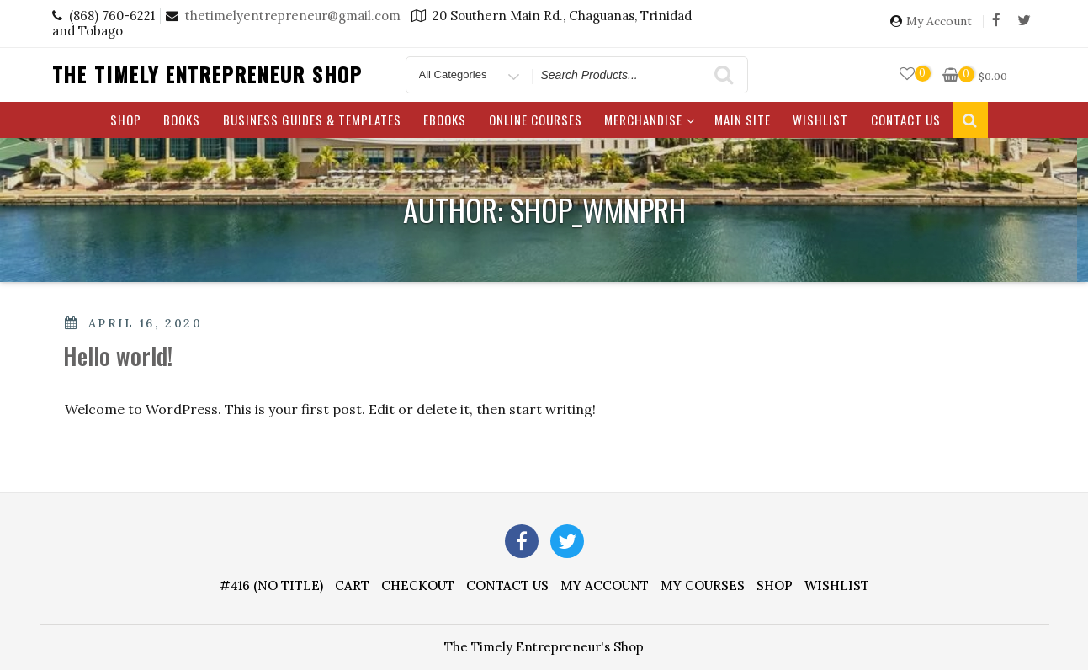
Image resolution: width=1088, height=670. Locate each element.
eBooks (444, 119)
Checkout (417, 585)
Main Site (742, 119)
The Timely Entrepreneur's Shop (544, 647)
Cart (352, 585)
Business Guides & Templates (312, 119)
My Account (939, 21)
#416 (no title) (271, 585)
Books (181, 119)
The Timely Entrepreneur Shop (208, 74)
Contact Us (906, 119)
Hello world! (117, 355)
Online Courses (535, 119)
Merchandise (650, 119)
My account (604, 585)
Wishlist (820, 119)
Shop (125, 119)
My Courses (703, 585)
